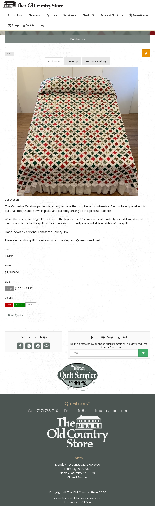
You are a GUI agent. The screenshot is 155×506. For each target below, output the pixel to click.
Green (19, 304)
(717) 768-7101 (47, 410)
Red (9, 304)
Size (7, 281)
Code (8, 249)
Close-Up (72, 61)
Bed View (54, 61)
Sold (9, 53)
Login (43, 25)
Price (8, 265)
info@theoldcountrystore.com (100, 410)
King (9, 288)
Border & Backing (96, 61)
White (31, 304)
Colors (9, 297)
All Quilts (15, 315)
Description (12, 199)
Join (143, 353)
